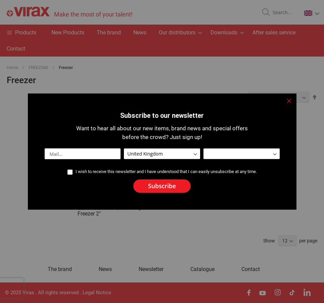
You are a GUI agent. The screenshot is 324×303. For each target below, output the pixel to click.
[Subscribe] (162, 186)
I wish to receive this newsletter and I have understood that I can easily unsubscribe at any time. (166, 171)
